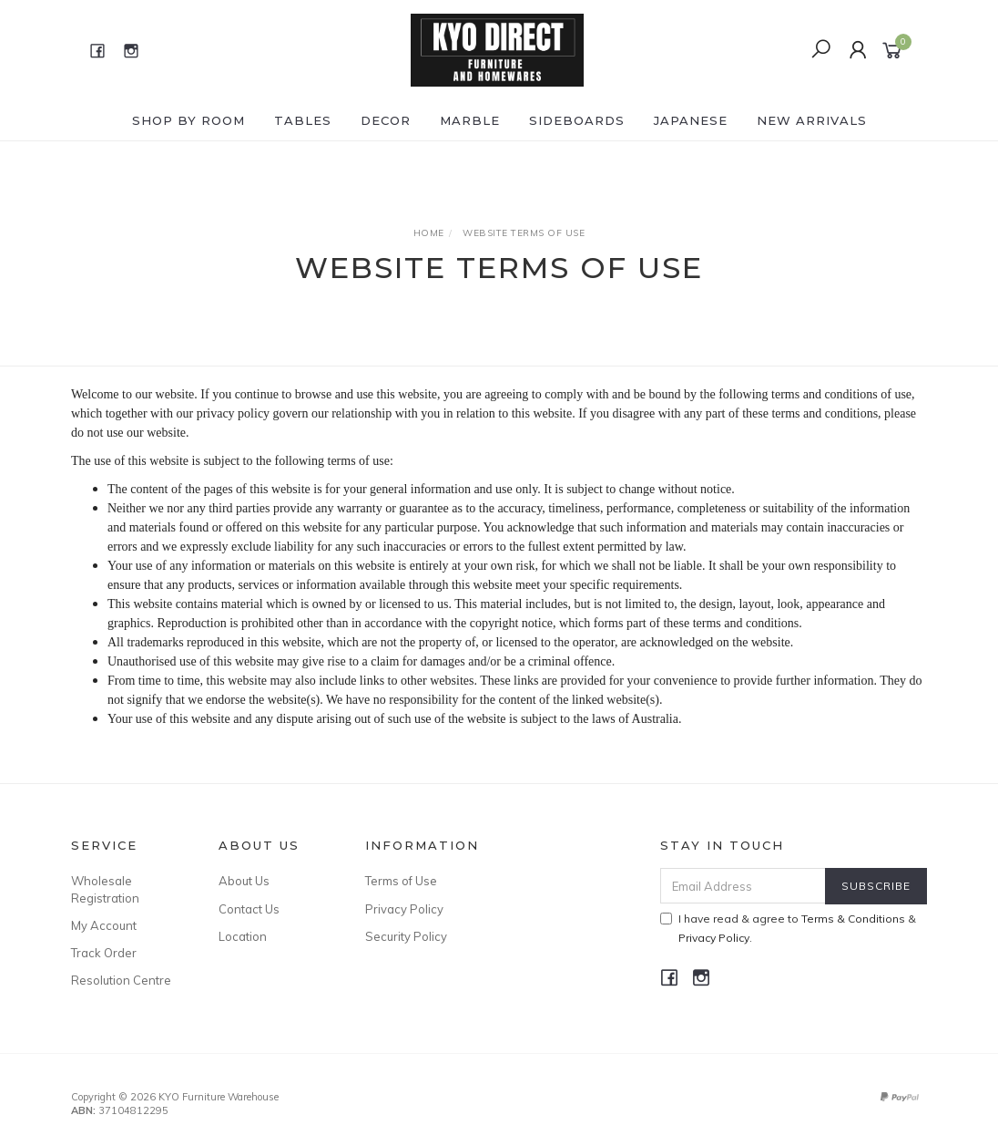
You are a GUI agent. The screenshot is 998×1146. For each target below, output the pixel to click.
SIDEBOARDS (577, 120)
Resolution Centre (121, 980)
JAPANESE (691, 120)
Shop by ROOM (188, 120)
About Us (244, 880)
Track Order (104, 952)
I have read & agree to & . (788, 928)
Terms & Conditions (853, 918)
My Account (104, 925)
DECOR (386, 120)
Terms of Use (401, 880)
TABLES (302, 120)
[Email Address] (743, 885)
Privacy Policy (404, 909)
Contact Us (249, 909)
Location (243, 936)
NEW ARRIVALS (812, 120)
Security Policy (406, 936)
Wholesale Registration (105, 888)
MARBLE (470, 120)
